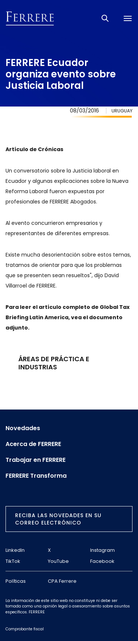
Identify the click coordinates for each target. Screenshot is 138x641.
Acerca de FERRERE (33, 444)
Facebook (102, 561)
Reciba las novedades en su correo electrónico (58, 519)
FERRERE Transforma (36, 476)
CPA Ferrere (62, 581)
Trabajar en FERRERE (36, 460)
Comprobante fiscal (25, 629)
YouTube (58, 561)
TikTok (13, 561)
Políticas (16, 581)
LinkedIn (15, 550)
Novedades (23, 428)
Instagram (102, 550)
